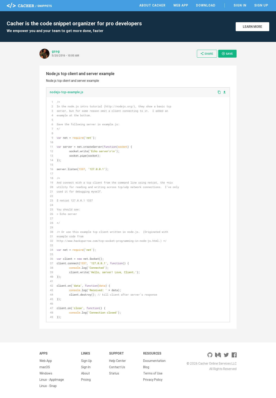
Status (114, 373)
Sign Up (261, 5)
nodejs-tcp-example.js (66, 92)
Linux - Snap (48, 386)
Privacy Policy (152, 380)
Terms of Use (152, 373)
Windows (45, 373)
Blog (146, 367)
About (85, 373)
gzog (56, 51)
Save (227, 53)
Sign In (240, 5)
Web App (180, 5)
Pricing (86, 380)
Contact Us (117, 367)
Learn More (252, 27)
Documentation (154, 361)
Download (206, 5)
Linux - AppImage (51, 380)
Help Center (117, 361)
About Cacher (152, 5)
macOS (44, 367)
